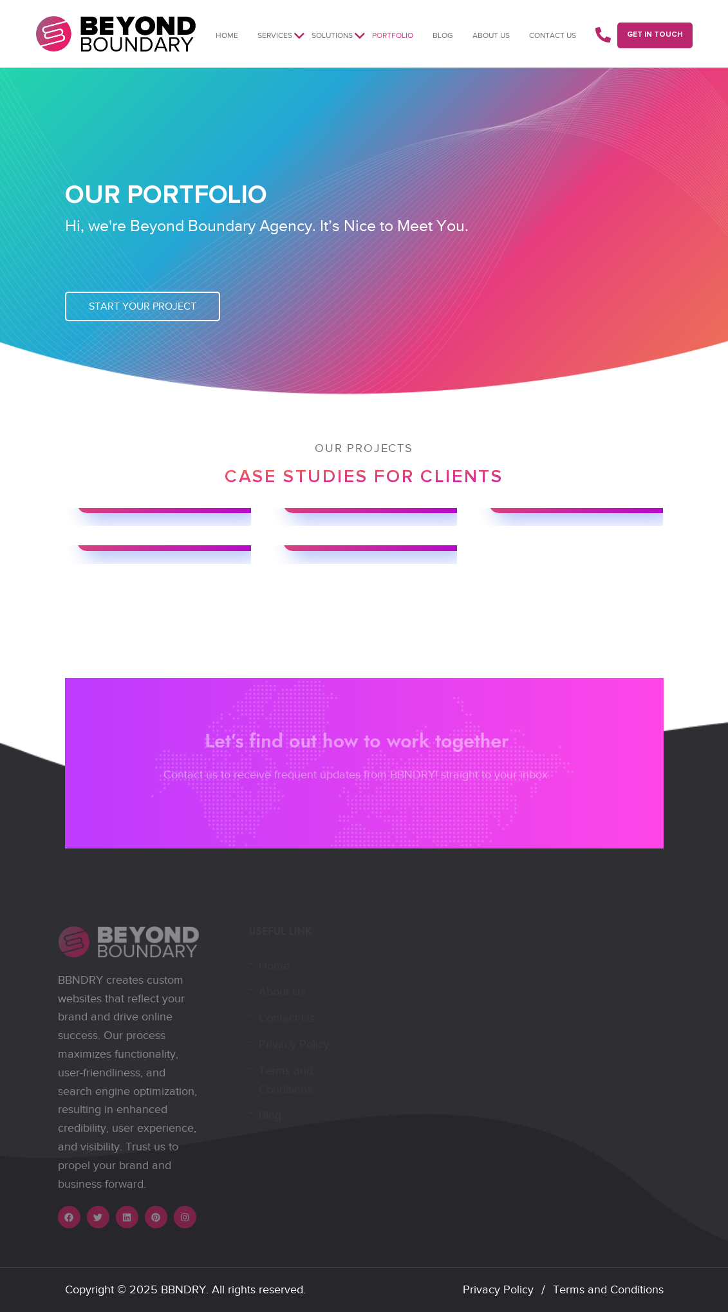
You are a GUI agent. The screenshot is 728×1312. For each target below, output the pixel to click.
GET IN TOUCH (655, 35)
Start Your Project (142, 306)
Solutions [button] (332, 35)
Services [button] (274, 35)
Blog (443, 35)
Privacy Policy (498, 1289)
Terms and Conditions (608, 1289)
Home (227, 35)
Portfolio (392, 35)
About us (491, 35)
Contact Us (552, 35)
